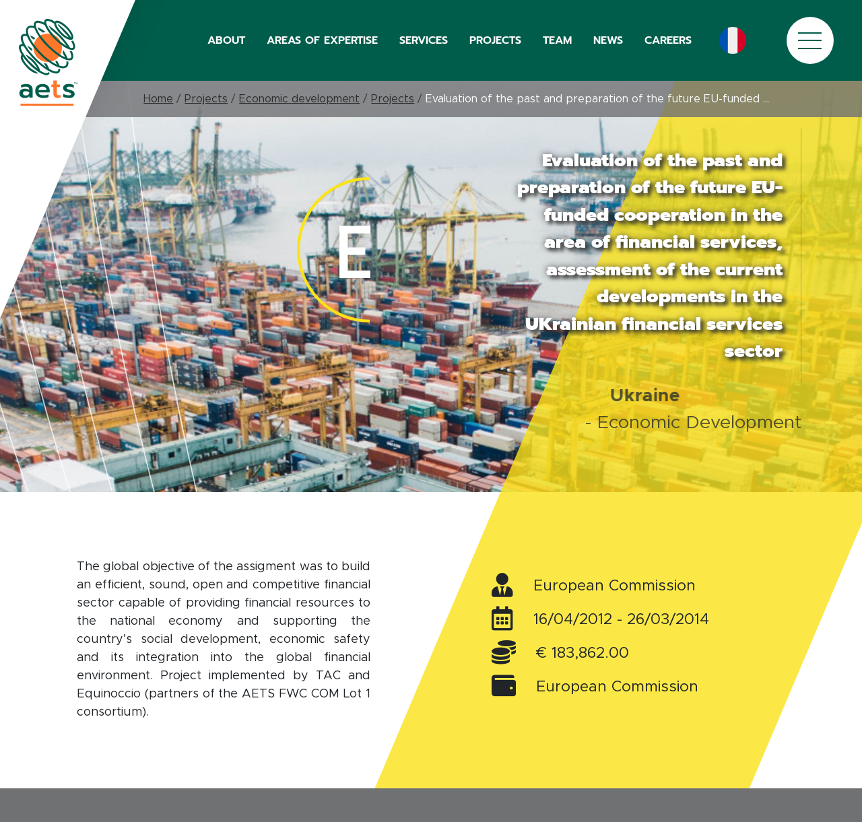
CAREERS (668, 40)
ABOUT (226, 40)
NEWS (608, 40)
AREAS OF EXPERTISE (322, 40)
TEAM (557, 40)
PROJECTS (495, 40)
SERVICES (423, 40)
